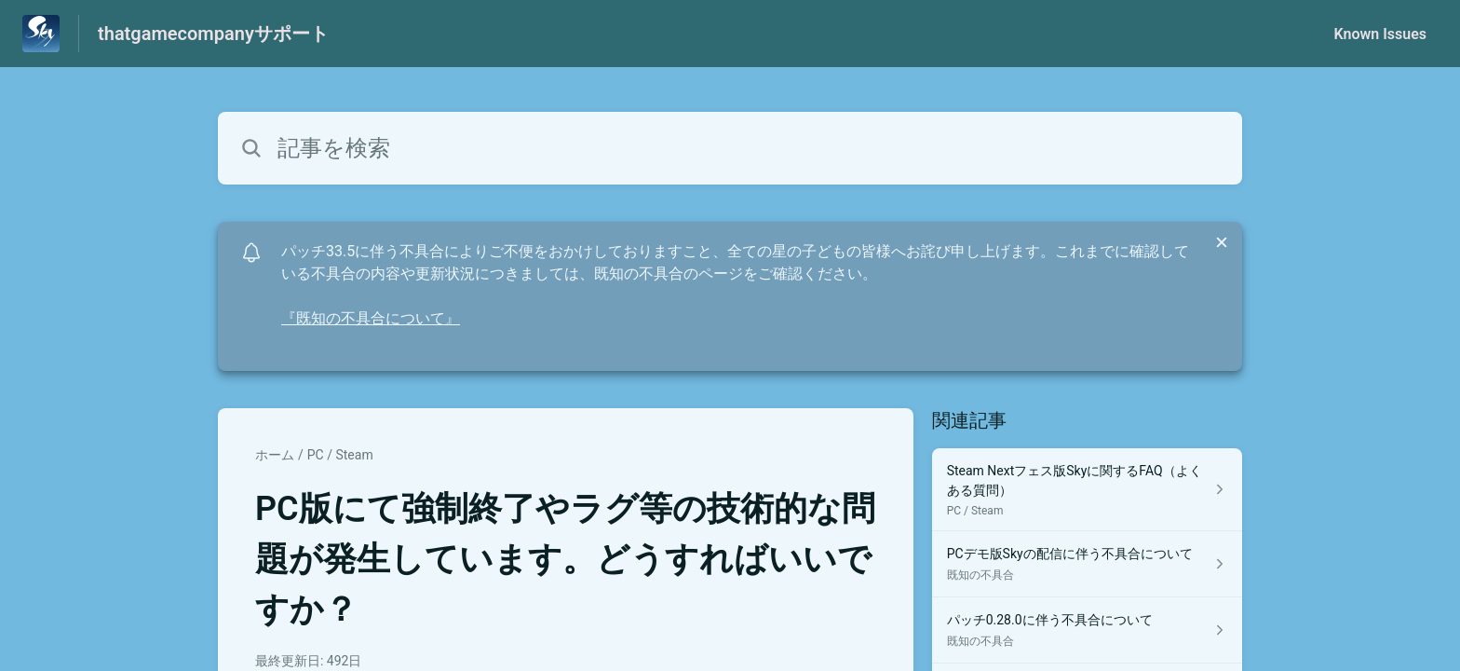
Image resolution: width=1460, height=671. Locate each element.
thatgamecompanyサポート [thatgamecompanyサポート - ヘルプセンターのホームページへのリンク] (213, 33)
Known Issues (1379, 34)
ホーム (274, 454)
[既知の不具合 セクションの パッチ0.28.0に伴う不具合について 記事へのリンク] (1087, 630)
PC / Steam (340, 454)
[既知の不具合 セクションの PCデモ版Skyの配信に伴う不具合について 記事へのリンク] (1087, 564)
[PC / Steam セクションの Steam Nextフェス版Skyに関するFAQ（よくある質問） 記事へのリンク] (1087, 489)
